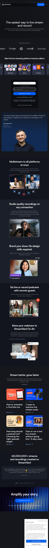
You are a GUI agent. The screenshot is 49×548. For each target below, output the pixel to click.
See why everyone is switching (17, 339)
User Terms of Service (28, 99)
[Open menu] (47, 4)
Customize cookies (36, 544)
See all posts (24, 384)
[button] (24, 83)
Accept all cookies (36, 541)
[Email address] (24, 89)
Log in (30, 105)
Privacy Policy (32, 100)
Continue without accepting (42, 520)
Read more (10, 412)
